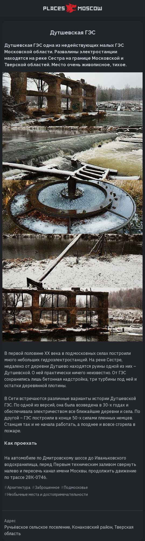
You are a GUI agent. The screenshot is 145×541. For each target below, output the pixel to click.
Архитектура (18, 487)
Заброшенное (47, 487)
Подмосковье (76, 487)
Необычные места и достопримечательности (47, 494)
